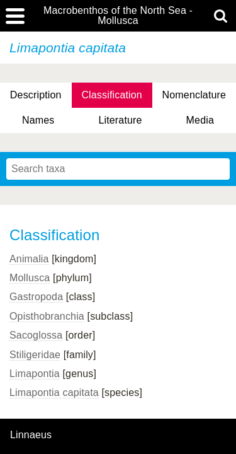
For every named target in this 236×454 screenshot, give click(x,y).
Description (36, 95)
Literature (120, 120)
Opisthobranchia (46, 316)
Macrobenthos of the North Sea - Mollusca (118, 16)
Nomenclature (194, 95)
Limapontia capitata (54, 392)
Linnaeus (31, 435)
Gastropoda (36, 296)
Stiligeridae (34, 354)
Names (38, 120)
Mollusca (29, 277)
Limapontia (34, 373)
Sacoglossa (35, 335)
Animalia (29, 258)
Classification (111, 95)
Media (200, 120)
